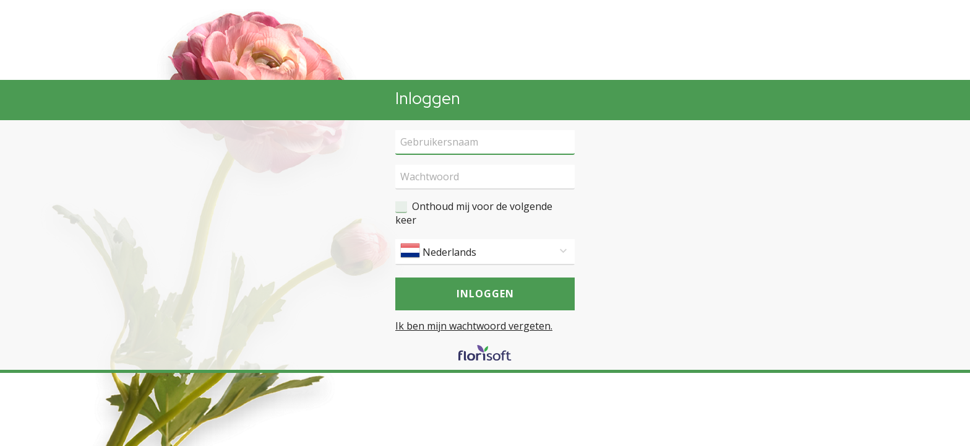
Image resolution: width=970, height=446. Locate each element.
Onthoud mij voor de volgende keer (473, 213)
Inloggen (485, 293)
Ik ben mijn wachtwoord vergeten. (473, 326)
